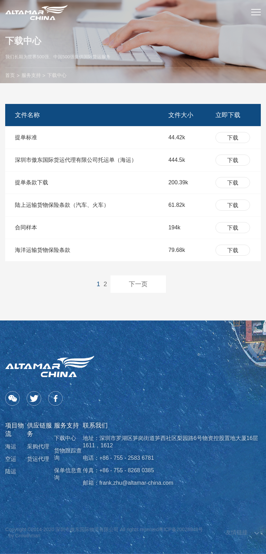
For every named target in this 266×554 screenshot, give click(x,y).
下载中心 (56, 75)
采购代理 (38, 446)
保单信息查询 (68, 474)
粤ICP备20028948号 (181, 529)
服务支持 (31, 75)
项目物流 (14, 429)
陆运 (10, 471)
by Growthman (24, 535)
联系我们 (95, 425)
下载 (232, 138)
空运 (10, 459)
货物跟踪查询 (68, 454)
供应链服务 (39, 429)
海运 (10, 446)
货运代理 (38, 459)
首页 (10, 75)
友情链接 (236, 532)
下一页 (138, 284)
